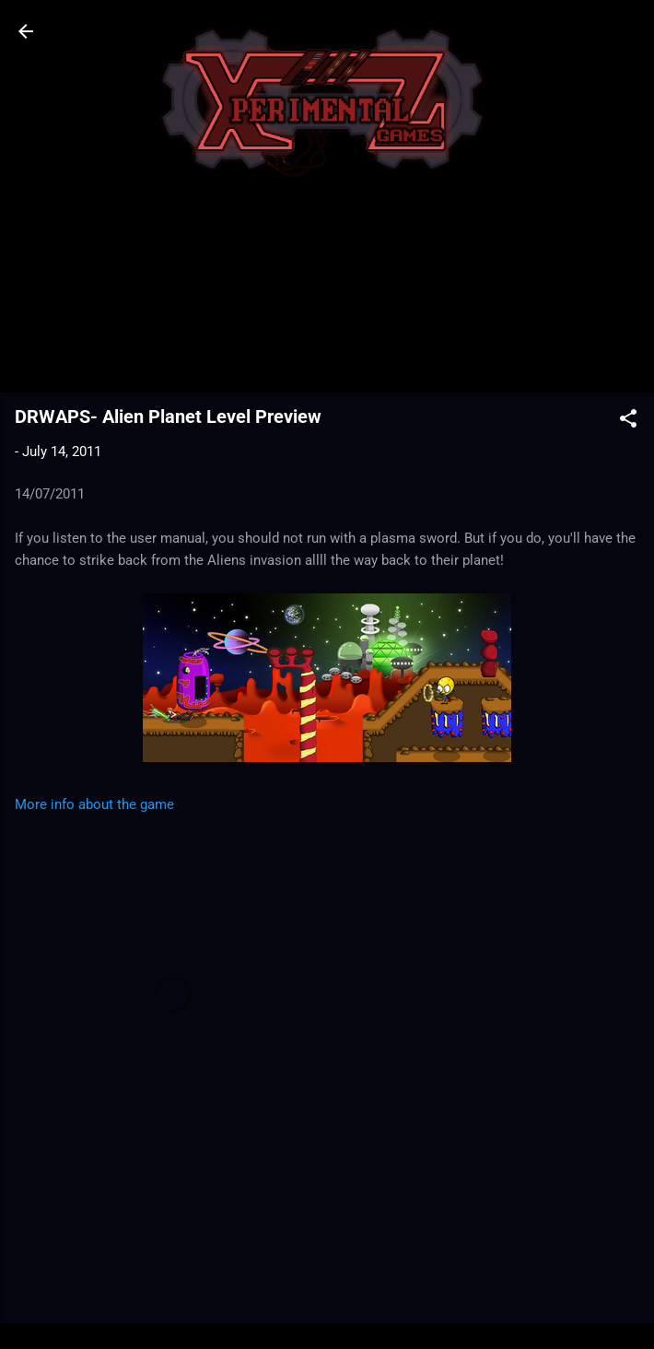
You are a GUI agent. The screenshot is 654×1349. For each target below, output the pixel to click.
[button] (628, 421)
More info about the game (94, 804)
